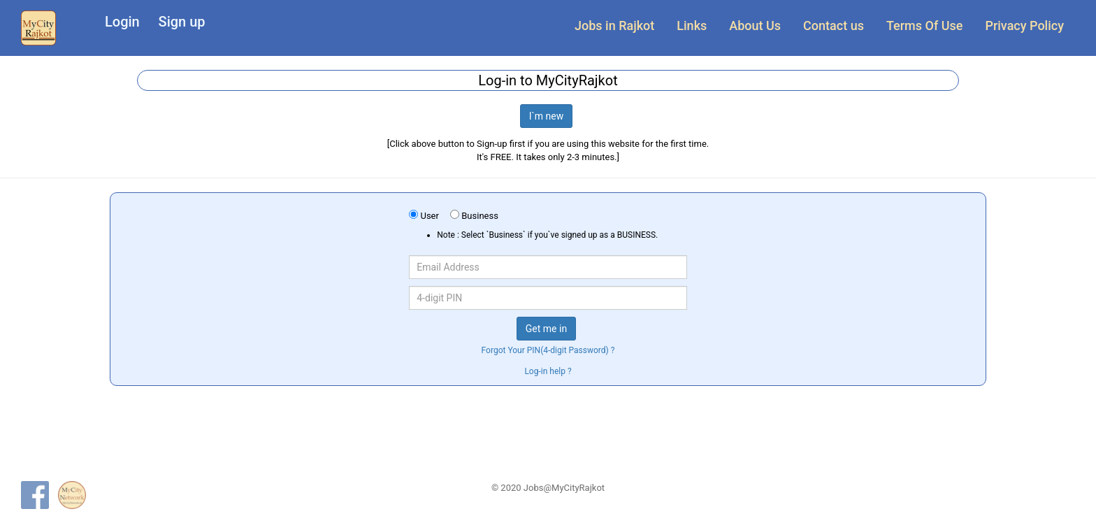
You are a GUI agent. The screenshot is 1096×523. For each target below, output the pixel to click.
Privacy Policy (1024, 25)
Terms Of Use (924, 25)
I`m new (546, 116)
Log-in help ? (547, 371)
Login (122, 21)
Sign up (182, 21)
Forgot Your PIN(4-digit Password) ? (548, 350)
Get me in (546, 328)
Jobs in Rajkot (614, 25)
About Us (755, 25)
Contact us (833, 25)
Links (692, 25)
